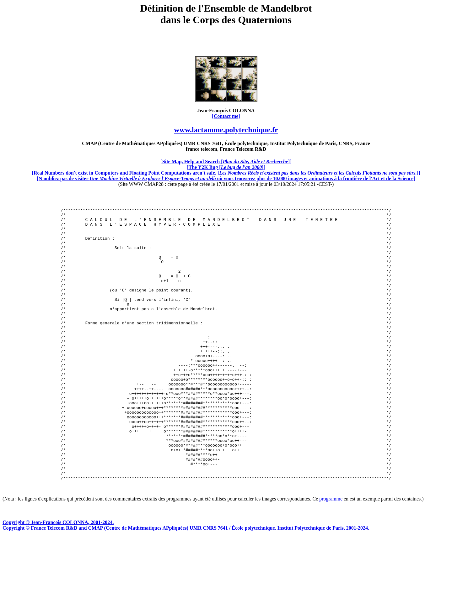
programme (330, 553)
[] (226, 161)
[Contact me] (226, 116)
